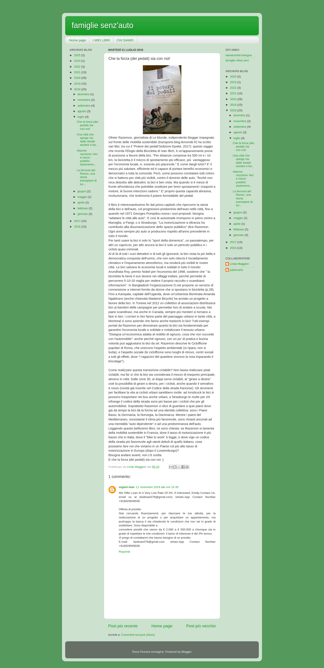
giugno (82, 191)
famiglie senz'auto (102, 25)
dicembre (83, 94)
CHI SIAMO (125, 40)
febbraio (83, 208)
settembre (84, 105)
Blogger (186, 651)
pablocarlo (236, 269)
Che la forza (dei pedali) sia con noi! (87, 125)
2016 (77, 226)
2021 (77, 72)
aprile (81, 202)
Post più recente (123, 626)
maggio (82, 196)
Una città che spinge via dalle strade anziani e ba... (87, 140)
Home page (77, 40)
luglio (81, 116)
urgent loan (127, 487)
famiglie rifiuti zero (237, 60)
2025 (77, 55)
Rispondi (124, 551)
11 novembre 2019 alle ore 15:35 (157, 487)
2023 (77, 60)
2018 (77, 89)
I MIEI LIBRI (101, 40)
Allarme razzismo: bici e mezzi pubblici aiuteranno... (87, 157)
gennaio (83, 213)
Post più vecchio (201, 626)
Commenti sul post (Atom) (138, 634)
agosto (82, 111)
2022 (77, 66)
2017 (77, 221)
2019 (77, 83)
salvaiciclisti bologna (238, 55)
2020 (77, 77)
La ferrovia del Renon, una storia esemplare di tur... (87, 177)
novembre (84, 99)
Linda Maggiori (239, 263)
